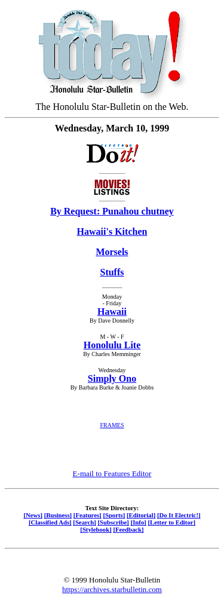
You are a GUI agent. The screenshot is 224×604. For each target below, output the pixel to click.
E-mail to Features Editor (112, 473)
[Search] (84, 522)
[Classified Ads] (50, 522)
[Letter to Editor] (172, 522)
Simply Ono (112, 378)
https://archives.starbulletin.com (112, 589)
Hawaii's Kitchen (112, 231)
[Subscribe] (113, 522)
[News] (32, 515)
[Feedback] (128, 529)
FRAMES (112, 425)
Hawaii (112, 311)
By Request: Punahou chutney (112, 211)
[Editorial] (141, 515)
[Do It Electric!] (179, 515)
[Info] (138, 522)
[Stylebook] (95, 529)
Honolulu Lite (112, 345)
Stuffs (112, 272)
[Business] (58, 515)
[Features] (87, 515)
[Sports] (114, 515)
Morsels (112, 252)
